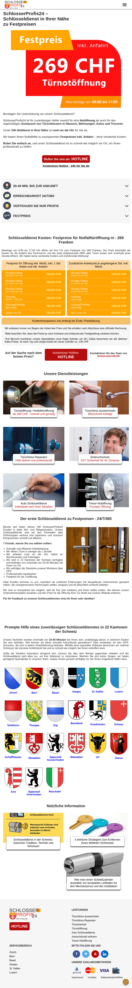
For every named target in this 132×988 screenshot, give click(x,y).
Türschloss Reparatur (84, 920)
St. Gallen (14, 968)
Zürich (12, 952)
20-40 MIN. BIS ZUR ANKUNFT (35, 186)
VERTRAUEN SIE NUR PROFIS (36, 206)
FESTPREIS (22, 216)
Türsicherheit (79, 924)
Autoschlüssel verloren (84, 936)
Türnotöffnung (79, 928)
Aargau (13, 964)
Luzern (13, 972)
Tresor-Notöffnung (82, 940)
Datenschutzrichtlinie (112, 977)
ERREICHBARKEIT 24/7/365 (33, 196)
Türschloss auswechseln (85, 916)
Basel (12, 960)
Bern (12, 956)
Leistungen (80, 910)
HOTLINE (66, 159)
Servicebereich (20, 945)
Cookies (92, 977)
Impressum (77, 977)
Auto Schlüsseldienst (83, 932)
